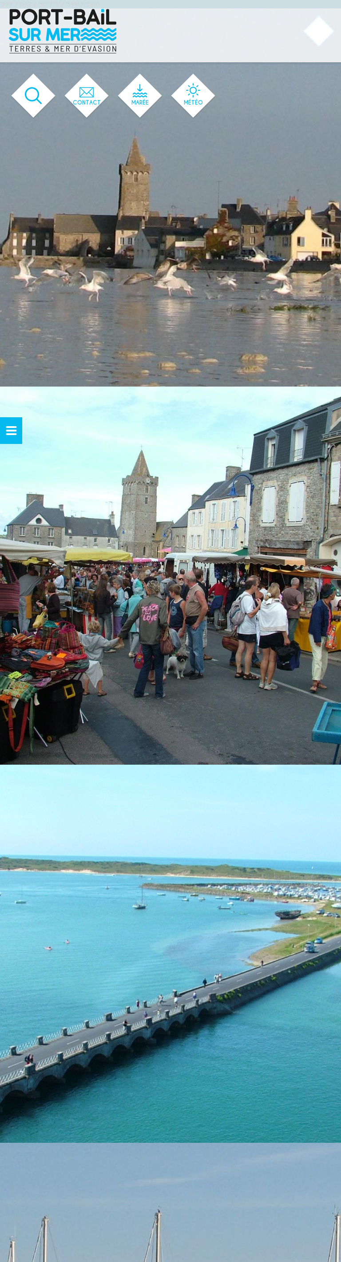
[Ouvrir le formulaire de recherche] (34, 96)
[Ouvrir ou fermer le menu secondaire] (11, 430)
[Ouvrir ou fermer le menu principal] (319, 31)
